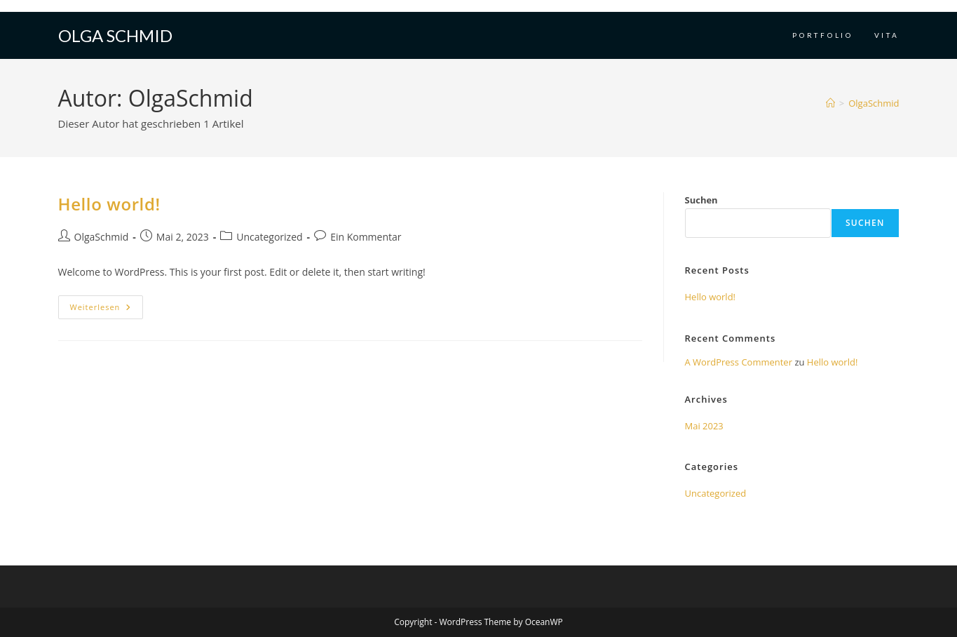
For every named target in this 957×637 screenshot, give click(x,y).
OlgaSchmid (873, 103)
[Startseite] (830, 103)
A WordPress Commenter (739, 362)
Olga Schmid (115, 35)
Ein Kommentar (365, 236)
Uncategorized (269, 236)
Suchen (701, 200)
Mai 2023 (704, 426)
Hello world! (109, 203)
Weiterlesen (107, 309)
